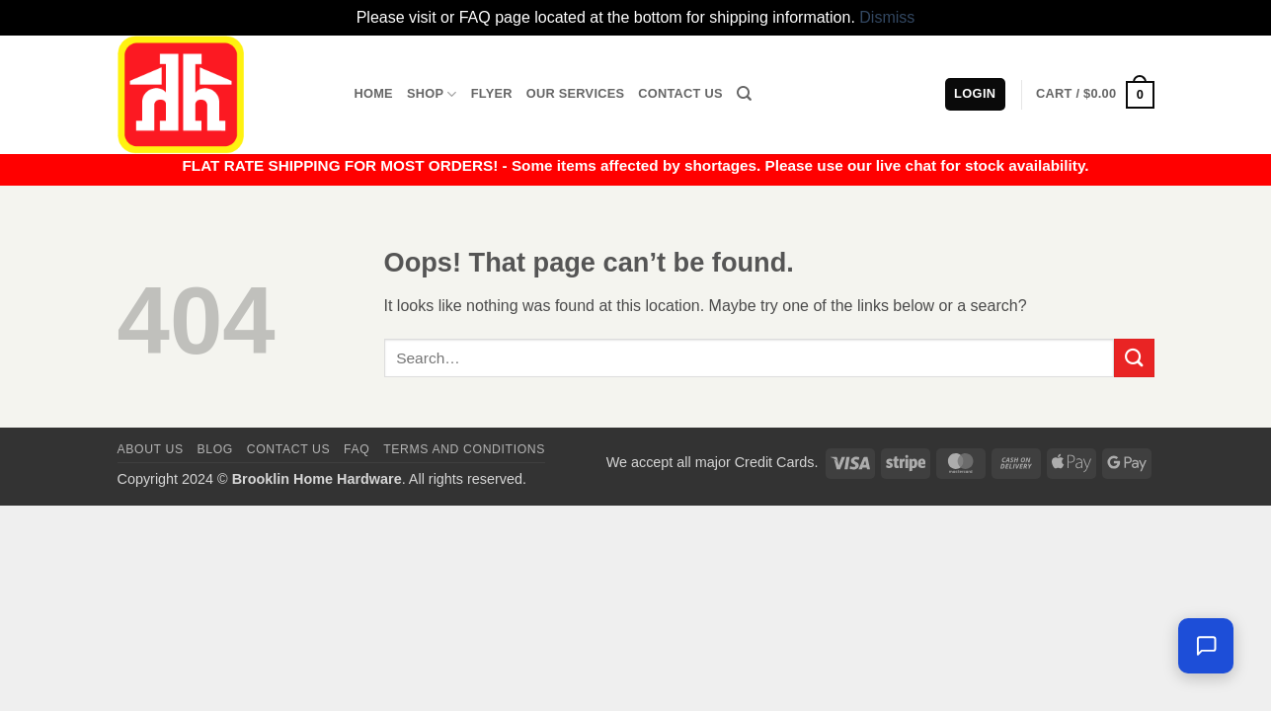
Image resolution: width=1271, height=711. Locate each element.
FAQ (356, 449)
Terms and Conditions (464, 449)
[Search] (744, 94)
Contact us (289, 449)
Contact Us (680, 93)
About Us (151, 449)
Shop (432, 94)
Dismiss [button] (886, 17)
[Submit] (1133, 358)
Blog (215, 449)
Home (374, 93)
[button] (1094, 94)
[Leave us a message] (1205, 645)
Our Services (575, 93)
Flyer (492, 93)
